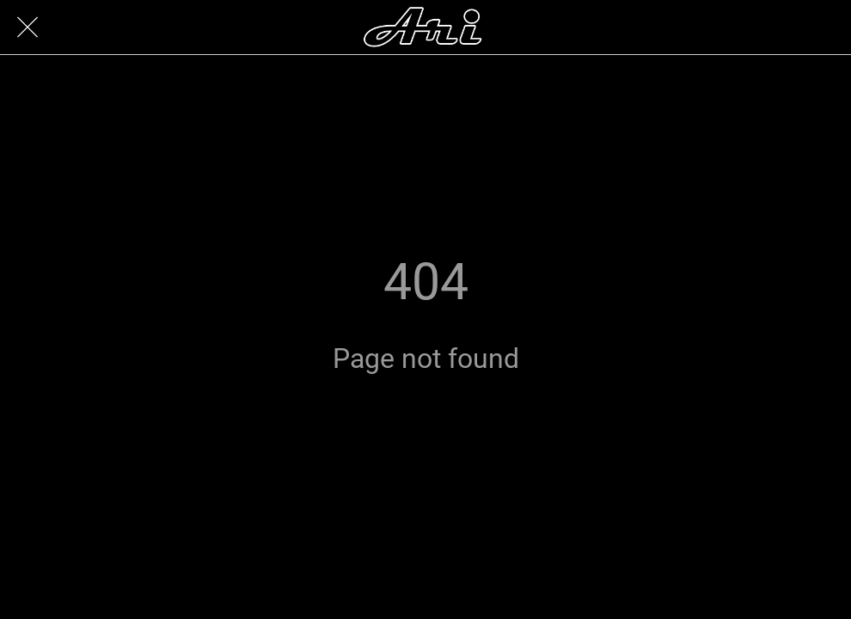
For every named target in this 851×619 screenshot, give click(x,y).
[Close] (27, 27)
